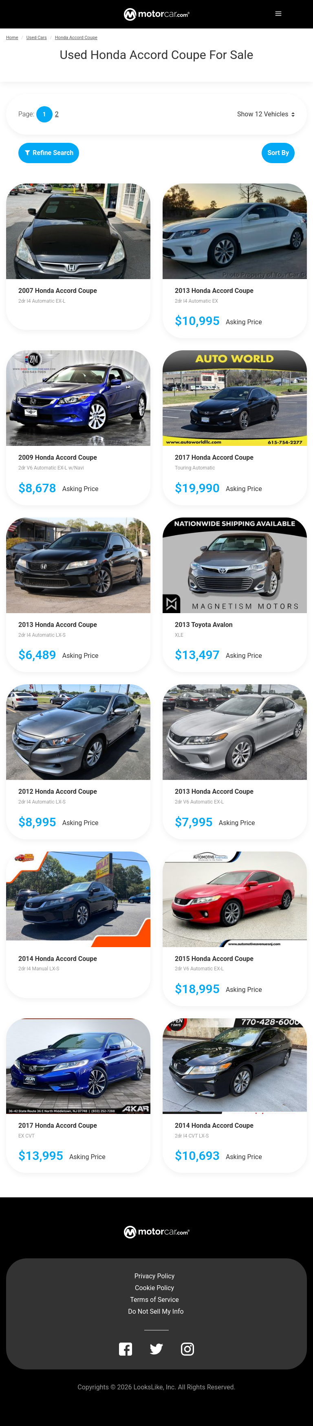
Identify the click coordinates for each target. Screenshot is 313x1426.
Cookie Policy (154, 1288)
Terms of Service (154, 1300)
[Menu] (277, 12)
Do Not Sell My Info (155, 1311)
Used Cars (36, 37)
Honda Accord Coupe (76, 37)
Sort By (278, 153)
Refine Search (48, 153)
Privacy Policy (154, 1276)
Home (12, 37)
